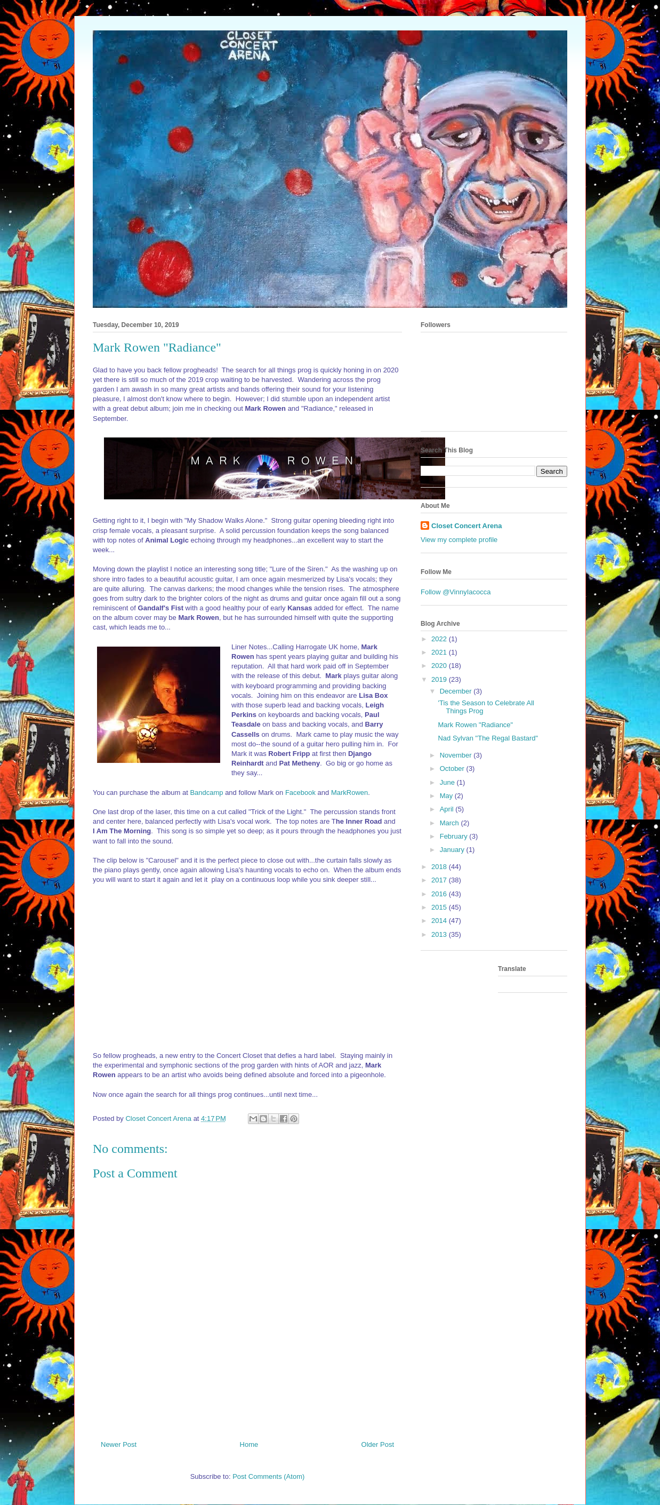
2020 (440, 666)
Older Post (377, 1444)
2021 (440, 652)
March (450, 823)
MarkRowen (349, 793)
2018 (440, 867)
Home (249, 1444)
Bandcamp (206, 793)
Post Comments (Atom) (268, 1476)
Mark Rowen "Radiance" (475, 725)
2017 (440, 880)
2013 (440, 934)
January (453, 850)
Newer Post (118, 1444)
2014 (440, 921)
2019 (440, 679)
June (448, 782)
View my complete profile (459, 540)
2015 (440, 907)
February (455, 836)
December (457, 691)
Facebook (300, 793)
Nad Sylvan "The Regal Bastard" (488, 738)
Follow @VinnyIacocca (455, 592)
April (448, 809)
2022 (440, 639)
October (453, 769)
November (457, 755)
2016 (440, 894)
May (447, 796)
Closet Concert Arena (466, 526)
